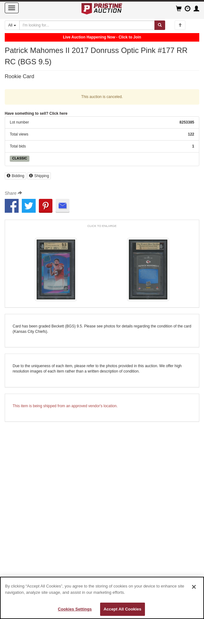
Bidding (15, 176)
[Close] (194, 587)
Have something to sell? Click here (36, 113)
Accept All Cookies (122, 609)
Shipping (39, 176)
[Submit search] (159, 25)
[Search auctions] (87, 25)
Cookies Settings (75, 609)
